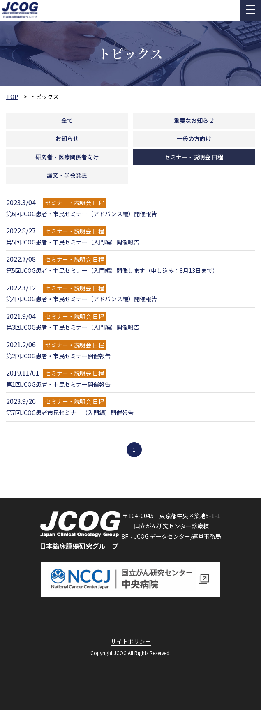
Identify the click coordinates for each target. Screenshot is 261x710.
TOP (12, 97)
